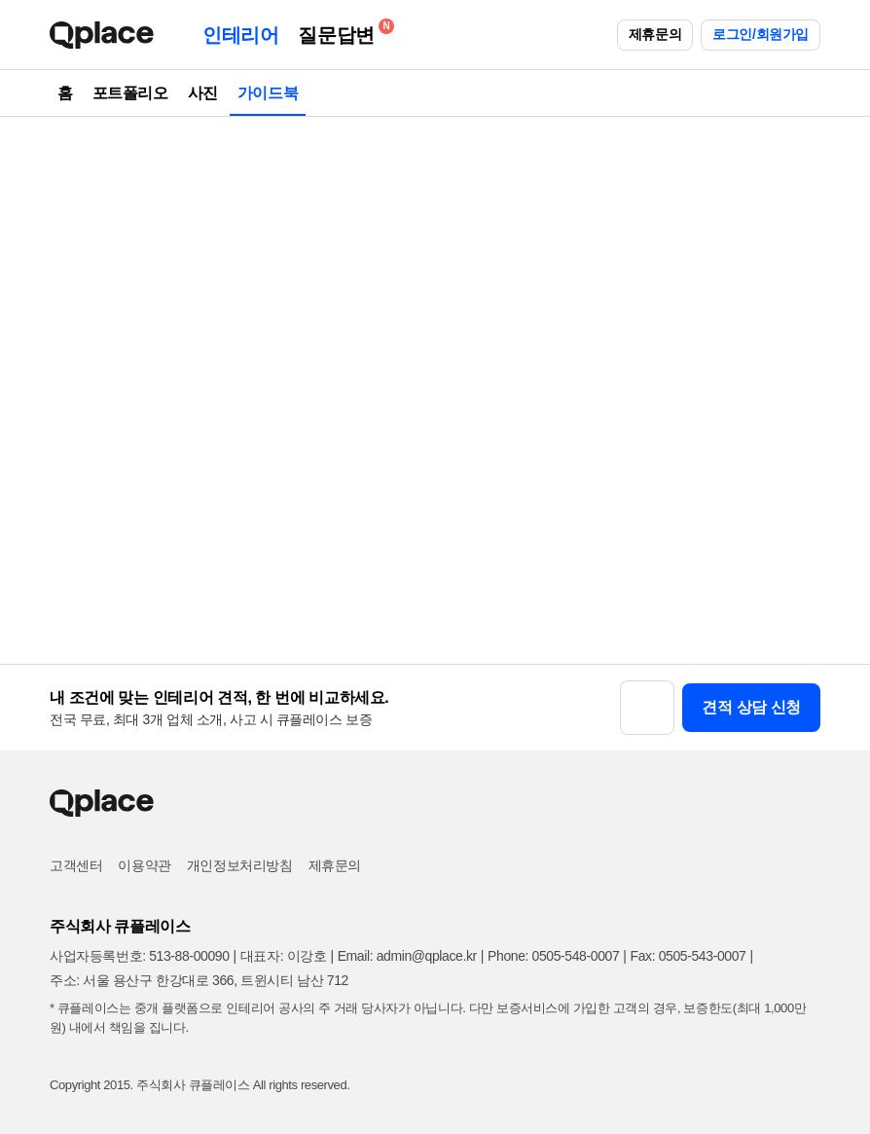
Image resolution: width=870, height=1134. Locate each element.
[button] (647, 707)
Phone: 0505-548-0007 (553, 956)
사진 (203, 93)
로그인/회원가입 (760, 34)
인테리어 (240, 35)
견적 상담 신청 (751, 707)
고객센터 (76, 865)
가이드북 (267, 93)
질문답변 (340, 31)
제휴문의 (655, 34)
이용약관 (144, 865)
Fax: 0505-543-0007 (688, 956)
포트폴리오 (130, 93)
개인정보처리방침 (240, 865)
